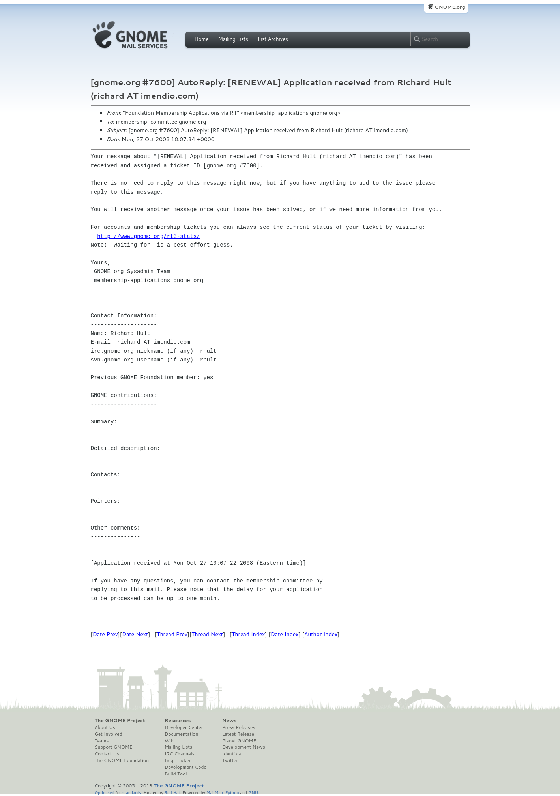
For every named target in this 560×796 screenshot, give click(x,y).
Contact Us (107, 754)
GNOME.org (450, 7)
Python (232, 792)
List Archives (273, 39)
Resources (178, 720)
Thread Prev (172, 634)
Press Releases (238, 727)
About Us (105, 727)
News (229, 720)
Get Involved (108, 734)
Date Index (285, 634)
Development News (243, 747)
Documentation (181, 734)
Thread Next (207, 634)
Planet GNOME (239, 741)
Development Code (185, 767)
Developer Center (184, 727)
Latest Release (238, 734)
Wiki (169, 741)
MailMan (214, 792)
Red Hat (172, 792)
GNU (253, 792)
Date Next (135, 634)
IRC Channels (180, 754)
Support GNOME (114, 747)
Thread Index (248, 634)
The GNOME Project (120, 720)
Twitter (230, 760)
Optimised (104, 792)
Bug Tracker (178, 760)
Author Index (320, 634)
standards (131, 792)
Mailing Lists (233, 39)
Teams (102, 741)
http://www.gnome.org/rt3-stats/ (148, 236)
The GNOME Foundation (122, 760)
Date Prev (105, 634)
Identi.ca (231, 754)
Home (202, 39)
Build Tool (176, 774)
